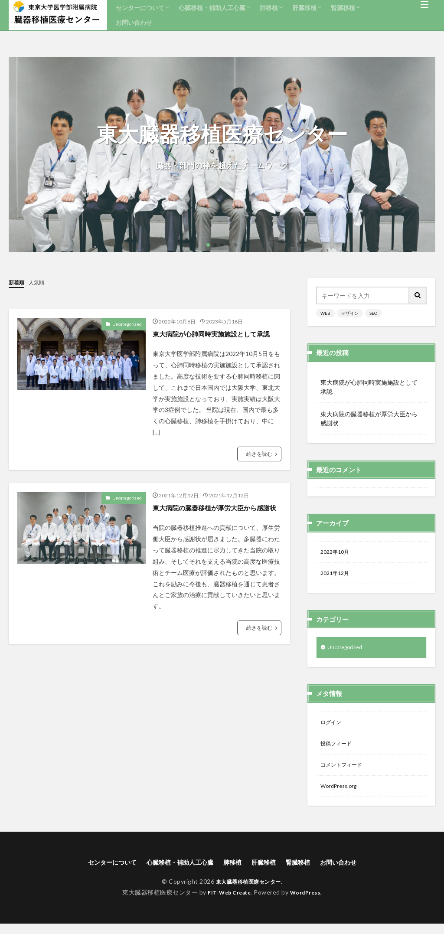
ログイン (332, 727)
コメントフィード (344, 772)
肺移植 (269, 7)
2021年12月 (336, 575)
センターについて (140, 7)
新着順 (18, 282)
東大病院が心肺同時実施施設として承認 (215, 338)
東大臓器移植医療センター (248, 891)
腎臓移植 (343, 7)
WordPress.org (341, 794)
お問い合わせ (134, 22)
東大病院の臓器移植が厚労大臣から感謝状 (215, 524)
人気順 (40, 282)
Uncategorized (127, 323)
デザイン (350, 313)
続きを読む (259, 465)
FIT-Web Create (227, 902)
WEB (325, 313)
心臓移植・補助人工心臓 (212, 7)
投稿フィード (338, 749)
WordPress (308, 902)
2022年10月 (336, 552)
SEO (373, 313)
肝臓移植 (304, 7)
